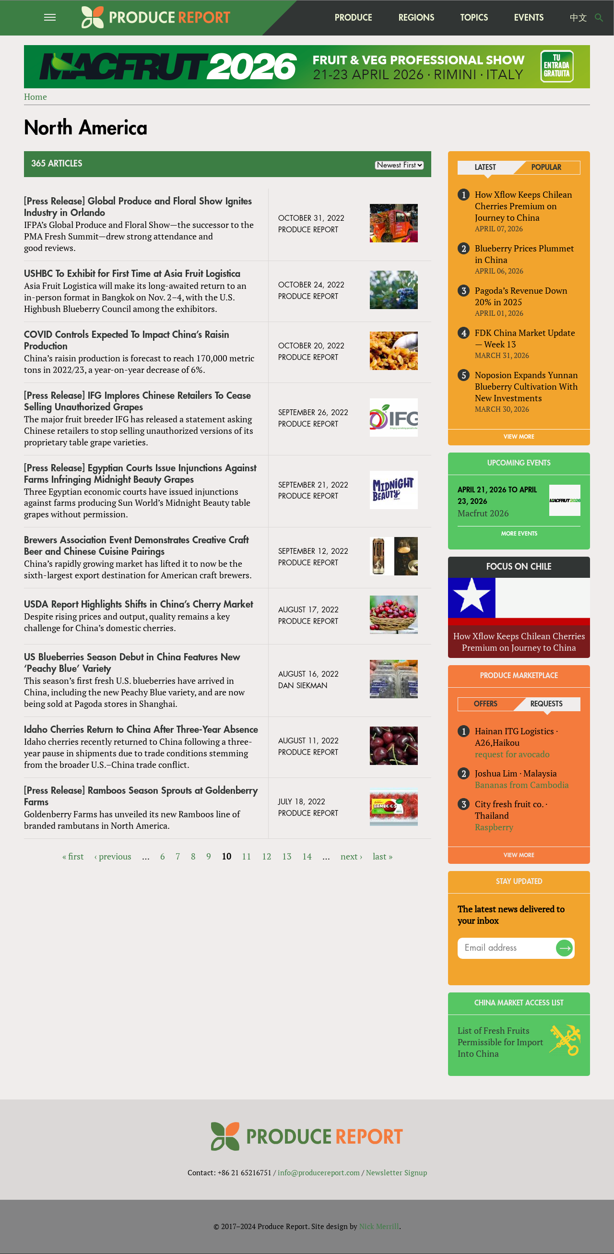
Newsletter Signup (396, 1173)
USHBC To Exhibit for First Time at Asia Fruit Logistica (132, 274)
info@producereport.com (319, 1173)
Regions (416, 17)
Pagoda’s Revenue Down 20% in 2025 (521, 296)
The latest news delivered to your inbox (511, 914)
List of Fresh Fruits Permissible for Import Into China (500, 1042)
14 (307, 856)
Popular (546, 167)
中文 (578, 17)
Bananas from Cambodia (522, 784)
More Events (519, 534)
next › (351, 856)
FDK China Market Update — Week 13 (525, 338)
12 (267, 856)
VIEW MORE (519, 437)
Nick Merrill (379, 1226)
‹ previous (112, 856)
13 (287, 856)
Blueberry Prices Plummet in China (524, 253)
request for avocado (512, 754)
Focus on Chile (519, 567)
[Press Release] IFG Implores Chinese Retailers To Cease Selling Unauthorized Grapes (137, 401)
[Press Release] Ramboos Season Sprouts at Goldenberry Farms (141, 796)
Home (35, 96)
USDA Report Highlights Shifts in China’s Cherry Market (138, 605)
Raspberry (494, 827)
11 (246, 856)
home (302, 18)
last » (382, 856)
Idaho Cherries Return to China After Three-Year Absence (141, 730)
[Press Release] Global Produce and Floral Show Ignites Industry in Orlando (138, 207)
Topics (474, 17)
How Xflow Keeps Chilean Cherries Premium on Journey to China (523, 206)
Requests (547, 704)
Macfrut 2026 (483, 513)
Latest (485, 167)
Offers (485, 704)
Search (599, 18)
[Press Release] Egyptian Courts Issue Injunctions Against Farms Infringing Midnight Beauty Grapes (140, 474)
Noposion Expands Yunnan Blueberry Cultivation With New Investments (526, 386)
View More (519, 855)
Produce (353, 17)
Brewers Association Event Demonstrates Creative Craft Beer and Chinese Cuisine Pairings (136, 546)
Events (528, 17)
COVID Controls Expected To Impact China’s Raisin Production (126, 340)
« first (73, 856)
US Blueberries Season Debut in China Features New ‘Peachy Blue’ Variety (132, 663)
